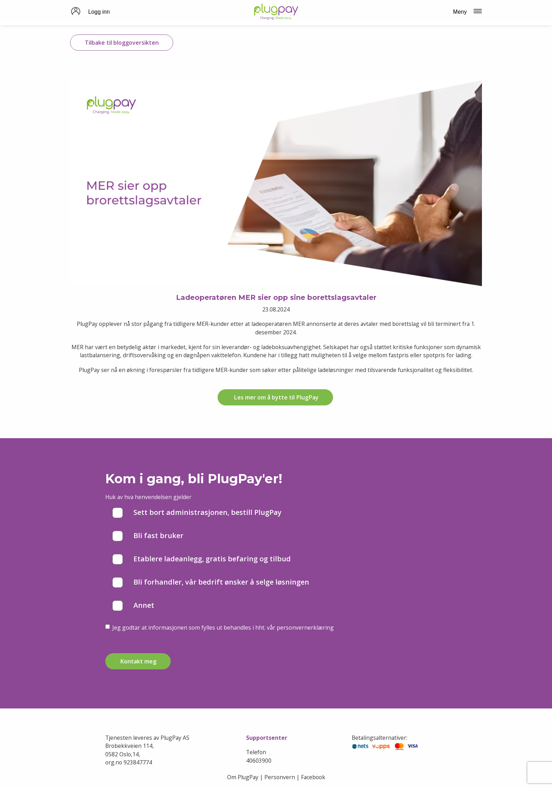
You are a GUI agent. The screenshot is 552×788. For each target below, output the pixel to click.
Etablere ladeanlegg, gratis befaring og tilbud (201, 559)
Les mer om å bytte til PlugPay (275, 397)
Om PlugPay (242, 777)
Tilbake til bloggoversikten (122, 42)
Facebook (313, 777)
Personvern (279, 777)
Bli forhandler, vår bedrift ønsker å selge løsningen (210, 582)
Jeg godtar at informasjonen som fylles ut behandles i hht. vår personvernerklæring (219, 627)
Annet (133, 605)
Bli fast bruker (147, 536)
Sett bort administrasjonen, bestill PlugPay (197, 513)
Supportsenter (266, 738)
